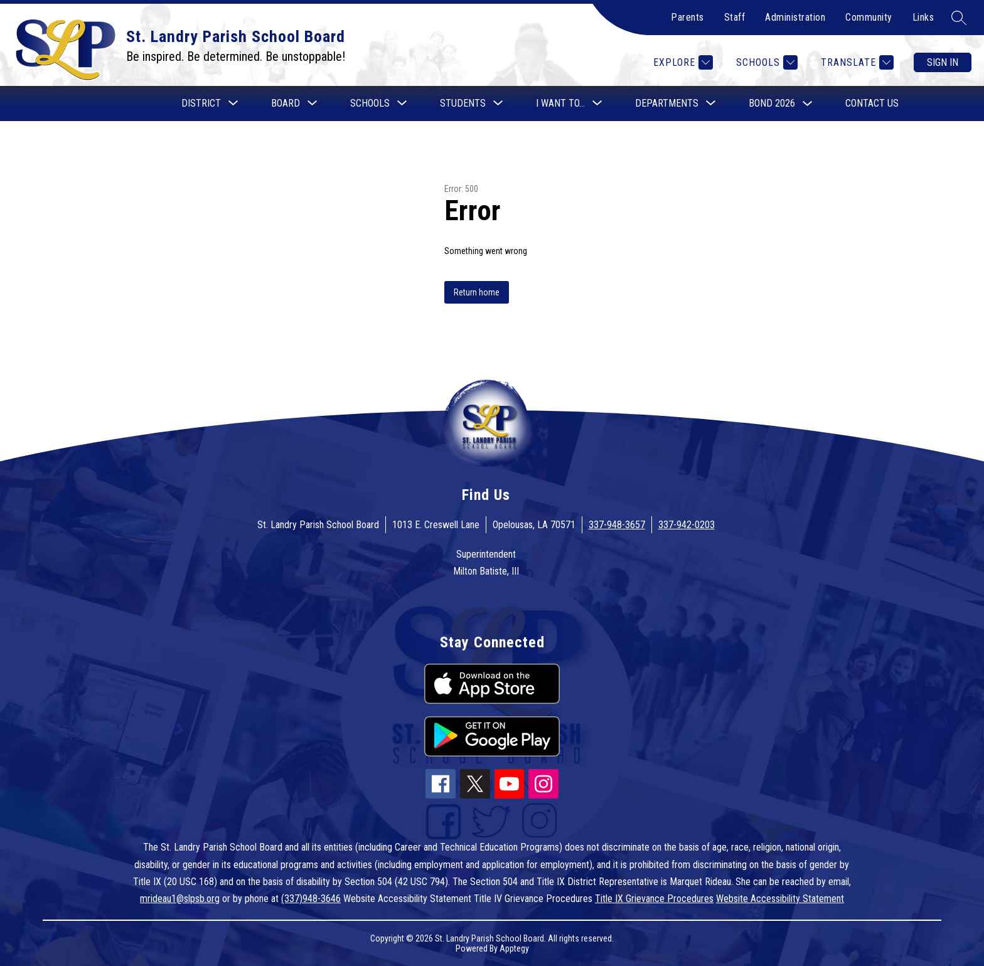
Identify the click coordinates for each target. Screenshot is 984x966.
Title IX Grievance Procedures (654, 899)
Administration (795, 17)
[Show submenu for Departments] (666, 103)
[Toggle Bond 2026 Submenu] (807, 103)
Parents (687, 17)
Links (923, 17)
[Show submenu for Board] (285, 103)
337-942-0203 (686, 525)
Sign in (942, 62)
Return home (477, 292)
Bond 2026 (772, 103)
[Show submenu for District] (201, 103)
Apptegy (514, 948)
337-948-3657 (617, 525)
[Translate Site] (856, 62)
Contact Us (872, 103)
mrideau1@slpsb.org (180, 899)
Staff (735, 17)
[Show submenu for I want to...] (560, 103)
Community (868, 17)
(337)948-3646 (311, 899)
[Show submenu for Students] (463, 103)
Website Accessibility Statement (780, 899)
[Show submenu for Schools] (370, 103)
